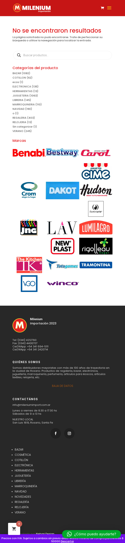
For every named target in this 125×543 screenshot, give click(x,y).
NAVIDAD (18, 109)
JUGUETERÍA (23, 476)
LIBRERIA (17, 100)
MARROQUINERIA (23, 104)
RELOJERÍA (22, 507)
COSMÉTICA (23, 455)
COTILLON (19, 78)
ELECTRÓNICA (24, 465)
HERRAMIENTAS (22, 91)
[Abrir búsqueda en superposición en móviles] (62, 55)
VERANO (17, 131)
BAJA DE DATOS (62, 386)
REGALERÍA (22, 502)
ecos (15, 82)
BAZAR (16, 73)
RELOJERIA (19, 122)
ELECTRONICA (21, 86)
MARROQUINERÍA (26, 486)
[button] (91, 534)
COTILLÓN (21, 460)
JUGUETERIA (20, 96)
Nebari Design (45, 534)
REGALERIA (19, 118)
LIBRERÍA (20, 481)
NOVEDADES (23, 497)
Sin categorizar (22, 127)
